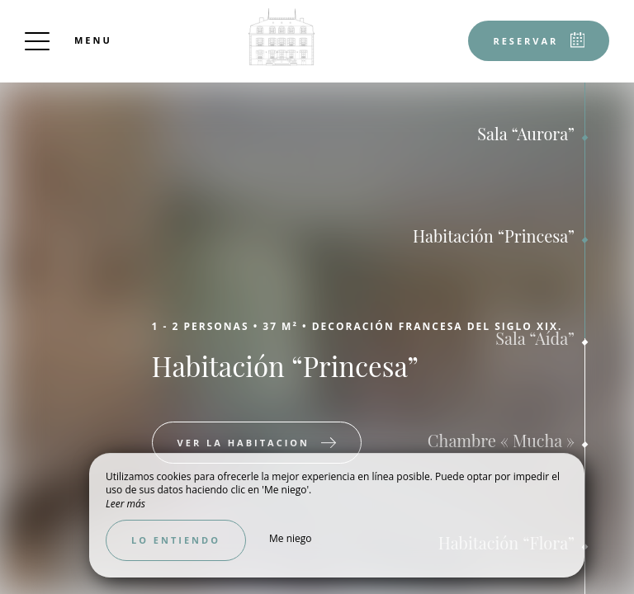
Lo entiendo (175, 540)
